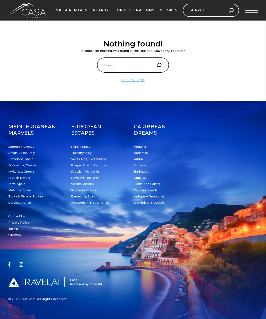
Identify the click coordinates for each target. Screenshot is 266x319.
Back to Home (133, 80)
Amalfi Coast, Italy (21, 153)
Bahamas (141, 153)
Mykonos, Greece (21, 171)
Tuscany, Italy (81, 153)
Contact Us (16, 216)
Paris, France (80, 147)
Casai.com (28, 299)
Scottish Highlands (85, 171)
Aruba (138, 159)
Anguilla (140, 147)
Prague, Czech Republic (89, 165)
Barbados (141, 171)
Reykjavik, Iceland (84, 178)
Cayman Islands (146, 190)
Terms (13, 229)
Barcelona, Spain (20, 159)
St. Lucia (140, 165)
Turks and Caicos (147, 184)
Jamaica (140, 178)
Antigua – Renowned (149, 196)
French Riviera (19, 178)
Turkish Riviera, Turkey (25, 196)
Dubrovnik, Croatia (22, 165)
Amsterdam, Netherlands (90, 203)
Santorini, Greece (21, 147)
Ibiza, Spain (17, 184)
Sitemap (14, 235)
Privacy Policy (18, 222)
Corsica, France (19, 203)
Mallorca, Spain (19, 190)
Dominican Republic (149, 203)
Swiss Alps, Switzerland (89, 159)
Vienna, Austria (82, 184)
